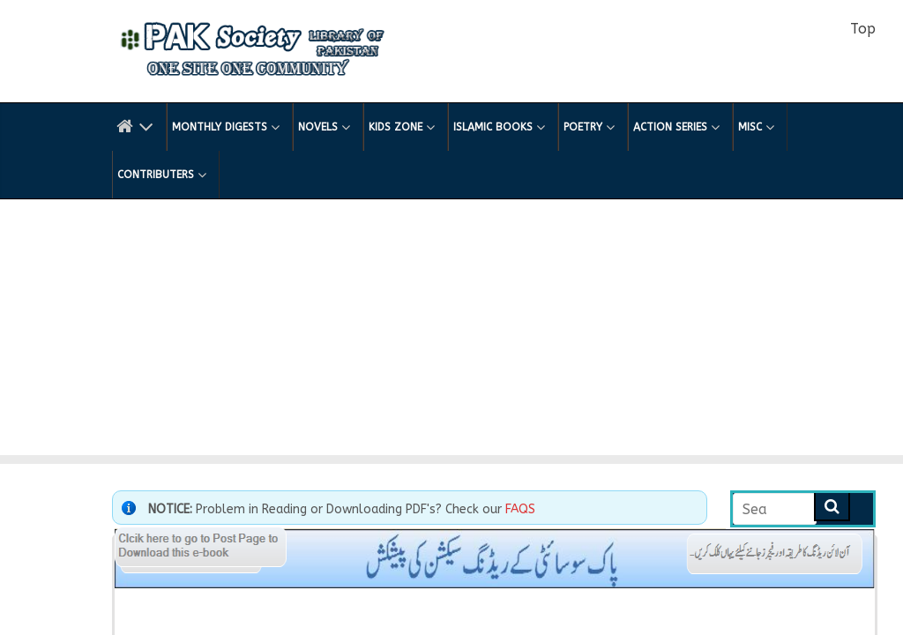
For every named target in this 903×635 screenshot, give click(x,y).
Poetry (589, 127)
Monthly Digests (226, 127)
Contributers (161, 174)
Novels (324, 127)
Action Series (676, 127)
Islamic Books (499, 127)
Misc (756, 127)
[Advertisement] (451, 331)
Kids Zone (402, 127)
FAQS (520, 509)
